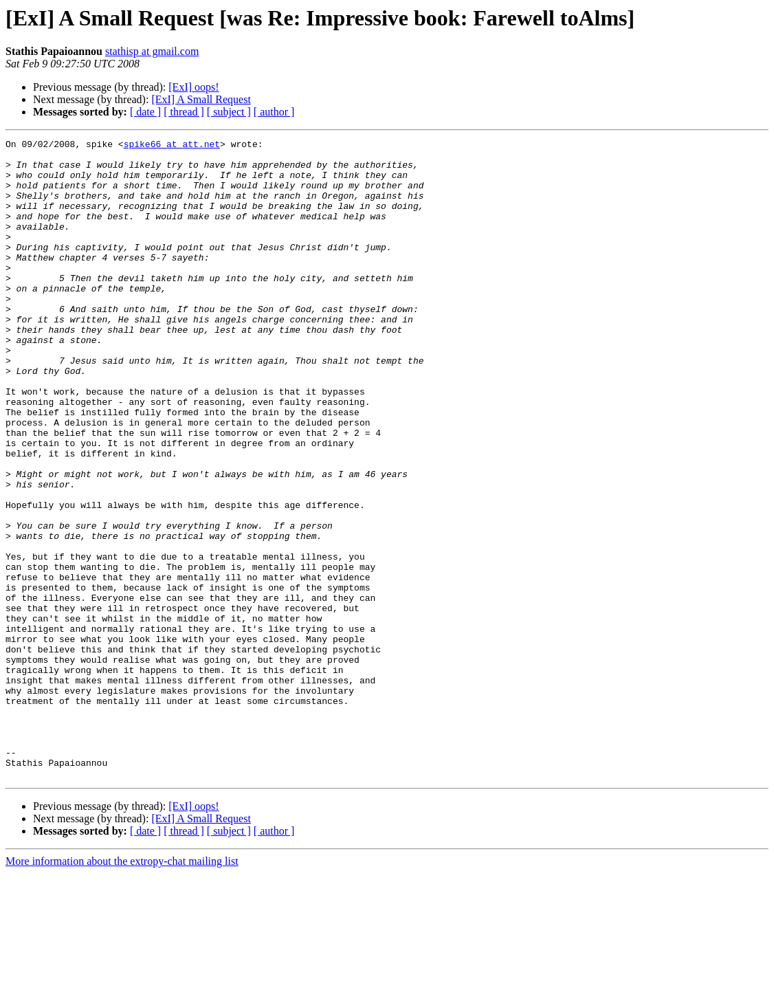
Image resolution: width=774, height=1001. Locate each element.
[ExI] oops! (193, 87)
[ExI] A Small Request (200, 99)
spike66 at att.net (172, 146)
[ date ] (145, 112)
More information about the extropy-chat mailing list (122, 989)
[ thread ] (184, 112)
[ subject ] (229, 112)
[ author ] (274, 112)
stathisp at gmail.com (152, 51)
